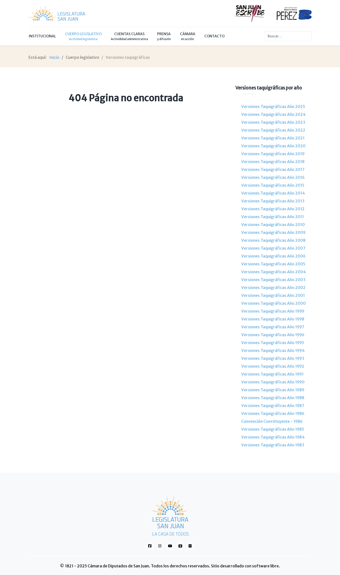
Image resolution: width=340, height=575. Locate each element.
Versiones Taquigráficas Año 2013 (273, 200)
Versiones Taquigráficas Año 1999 (272, 311)
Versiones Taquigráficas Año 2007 (273, 248)
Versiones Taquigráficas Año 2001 (273, 295)
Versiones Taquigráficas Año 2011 (272, 216)
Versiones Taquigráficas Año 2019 (273, 153)
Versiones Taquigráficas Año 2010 (273, 224)
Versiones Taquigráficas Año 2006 (273, 256)
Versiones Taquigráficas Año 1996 (272, 334)
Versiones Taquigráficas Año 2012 (273, 208)
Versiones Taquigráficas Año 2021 (273, 138)
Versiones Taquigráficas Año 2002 (273, 287)
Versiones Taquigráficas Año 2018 (273, 161)
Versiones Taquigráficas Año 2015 (272, 185)
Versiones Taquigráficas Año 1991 (272, 374)
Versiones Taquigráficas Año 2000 (273, 303)
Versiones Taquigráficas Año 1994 (273, 350)
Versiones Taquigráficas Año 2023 (273, 122)
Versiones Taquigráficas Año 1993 (272, 358)
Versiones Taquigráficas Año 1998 (272, 319)
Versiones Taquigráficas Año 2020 (273, 145)
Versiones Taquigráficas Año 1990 (273, 381)
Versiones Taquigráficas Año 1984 (273, 437)
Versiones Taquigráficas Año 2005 (273, 263)
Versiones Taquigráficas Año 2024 (273, 114)
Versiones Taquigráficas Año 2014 (273, 193)
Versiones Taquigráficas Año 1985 (272, 429)
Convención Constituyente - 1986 (272, 421)
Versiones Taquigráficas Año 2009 (273, 232)
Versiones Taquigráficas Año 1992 (272, 366)
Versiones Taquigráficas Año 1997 (272, 326)
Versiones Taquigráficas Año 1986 (272, 413)
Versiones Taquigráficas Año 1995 (272, 342)
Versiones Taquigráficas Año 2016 (273, 177)
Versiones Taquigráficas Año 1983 (272, 444)
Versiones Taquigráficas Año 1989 (272, 389)
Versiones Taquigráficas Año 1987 (272, 405)
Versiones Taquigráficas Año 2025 (273, 106)
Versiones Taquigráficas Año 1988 (272, 397)
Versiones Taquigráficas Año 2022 (273, 130)
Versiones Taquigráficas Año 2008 (273, 240)
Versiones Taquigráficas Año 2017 (273, 169)
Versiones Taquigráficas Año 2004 (273, 271)
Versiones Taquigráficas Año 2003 (273, 279)
